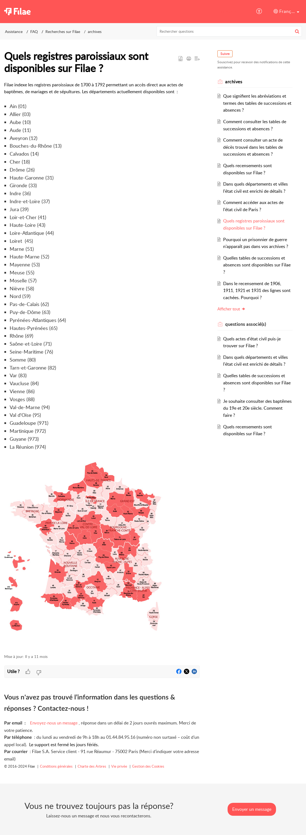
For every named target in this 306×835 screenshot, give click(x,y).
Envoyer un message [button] (251, 809)
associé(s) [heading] (245, 324)
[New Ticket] (252, 809)
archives (95, 31)
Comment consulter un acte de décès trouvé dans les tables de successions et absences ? (253, 147)
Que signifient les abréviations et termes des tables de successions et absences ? (257, 103)
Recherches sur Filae (62, 31)
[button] (259, 11)
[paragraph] (102, 364)
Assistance (229, 11)
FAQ (34, 31)
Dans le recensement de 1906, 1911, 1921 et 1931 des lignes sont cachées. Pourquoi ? (257, 290)
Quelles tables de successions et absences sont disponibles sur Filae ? (257, 265)
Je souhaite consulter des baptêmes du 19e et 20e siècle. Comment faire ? (257, 408)
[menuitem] (228, 11)
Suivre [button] (225, 53)
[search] (229, 31)
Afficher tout (231, 309)
